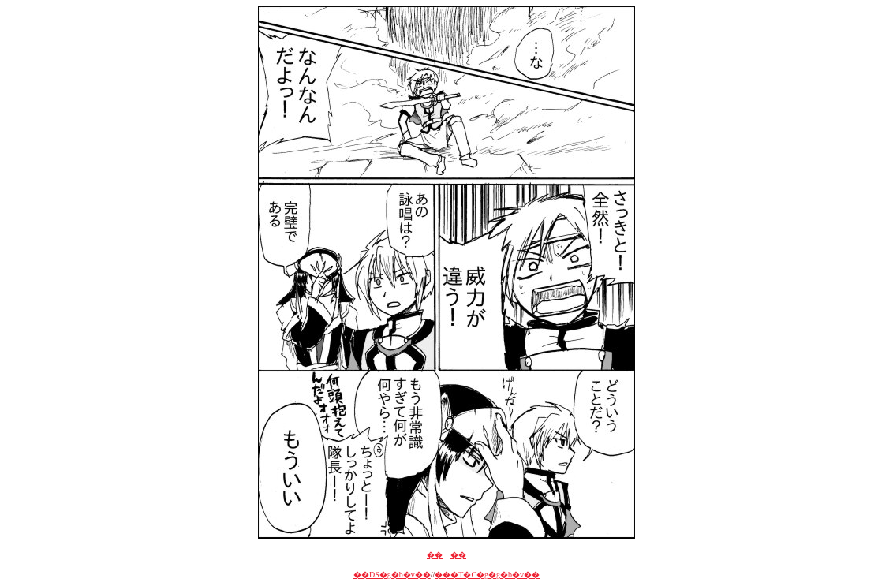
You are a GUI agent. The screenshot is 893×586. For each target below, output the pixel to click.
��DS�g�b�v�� (392, 574)
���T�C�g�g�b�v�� (487, 574)
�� (435, 555)
